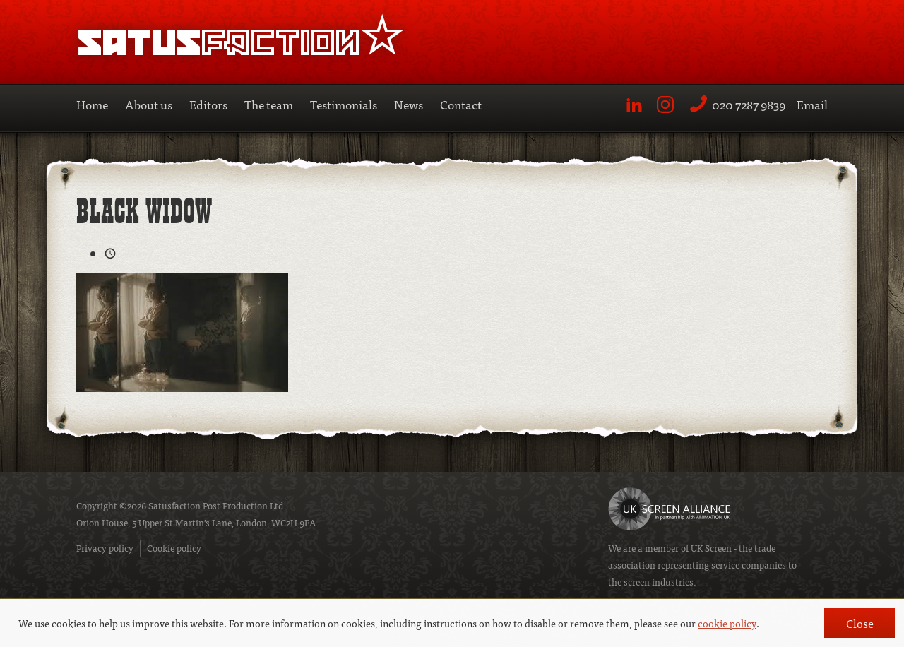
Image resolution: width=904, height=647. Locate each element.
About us (148, 104)
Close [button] (860, 623)
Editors (208, 104)
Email (812, 104)
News (408, 104)
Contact (461, 104)
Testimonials (343, 104)
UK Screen (711, 547)
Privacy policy (104, 547)
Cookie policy (174, 547)
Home (92, 104)
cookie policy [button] (727, 623)
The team (268, 104)
